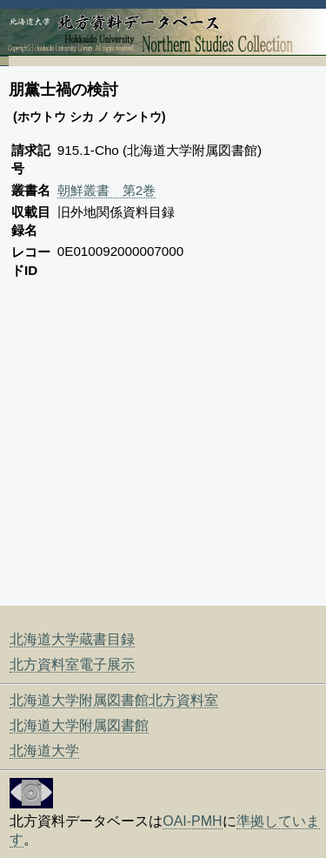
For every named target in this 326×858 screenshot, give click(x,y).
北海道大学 (44, 750)
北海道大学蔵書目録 (72, 639)
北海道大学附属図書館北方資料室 (114, 700)
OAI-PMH (192, 821)
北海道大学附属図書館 (79, 725)
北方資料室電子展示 (72, 664)
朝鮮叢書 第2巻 (106, 190)
